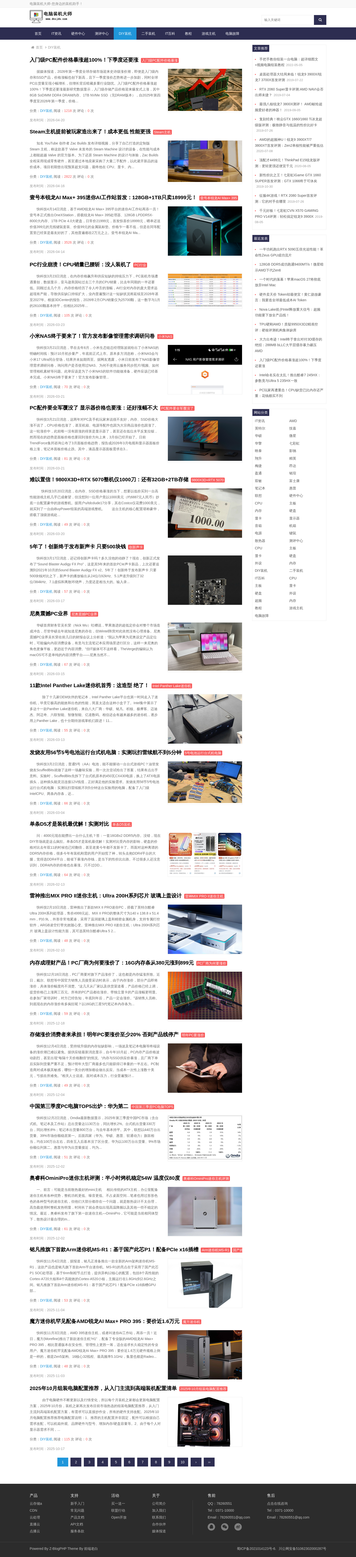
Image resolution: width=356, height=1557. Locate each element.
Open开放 (119, 1517)
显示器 (294, 518)
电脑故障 (232, 34)
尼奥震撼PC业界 (49, 613)
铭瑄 (292, 473)
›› (209, 1462)
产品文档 (77, 1517)
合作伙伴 (159, 1524)
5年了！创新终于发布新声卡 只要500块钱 (78, 546)
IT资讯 (56, 34)
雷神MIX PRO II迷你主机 (204, 896)
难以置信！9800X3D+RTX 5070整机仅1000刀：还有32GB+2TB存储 (109, 479)
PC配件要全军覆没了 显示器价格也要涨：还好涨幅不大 (94, 408)
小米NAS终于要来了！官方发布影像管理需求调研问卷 (92, 336)
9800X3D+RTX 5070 (208, 480)
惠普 (292, 488)
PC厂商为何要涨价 (211, 963)
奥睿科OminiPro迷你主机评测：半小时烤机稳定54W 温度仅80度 (105, 1178)
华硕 (258, 436)
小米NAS (165, 337)
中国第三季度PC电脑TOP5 (152, 1107)
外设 (258, 563)
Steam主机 (162, 132)
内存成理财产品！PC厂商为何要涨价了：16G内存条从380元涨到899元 (112, 963)
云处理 (35, 1517)
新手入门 (77, 1503)
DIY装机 (125, 34)
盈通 (258, 473)
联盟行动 (118, 1510)
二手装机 (148, 34)
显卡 (258, 518)
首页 (38, 34)
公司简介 (159, 1503)
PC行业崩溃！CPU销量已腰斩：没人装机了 (80, 264)
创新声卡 (136, 547)
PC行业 (140, 265)
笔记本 (260, 488)
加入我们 (159, 1510)
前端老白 (91, 1549)
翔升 (258, 458)
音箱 (258, 526)
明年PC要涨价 (193, 1035)
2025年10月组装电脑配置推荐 (203, 1389)
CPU (258, 503)
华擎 (258, 443)
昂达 (292, 466)
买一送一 (118, 1503)
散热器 (260, 541)
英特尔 (260, 428)
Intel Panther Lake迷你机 (172, 686)
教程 (188, 34)
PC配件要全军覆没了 (177, 408)
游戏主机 (209, 34)
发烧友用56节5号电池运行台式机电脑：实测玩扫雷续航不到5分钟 (105, 752)
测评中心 (102, 34)
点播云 (35, 1531)
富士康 (294, 481)
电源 (258, 533)
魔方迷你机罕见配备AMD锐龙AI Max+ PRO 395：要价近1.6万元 (104, 1321)
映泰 (258, 451)
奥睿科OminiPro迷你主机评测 (206, 1179)
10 (183, 1462)
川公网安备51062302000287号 (302, 1549)
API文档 (76, 1524)
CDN (33, 1510)
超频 (258, 601)
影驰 (292, 451)
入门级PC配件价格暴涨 (160, 60)
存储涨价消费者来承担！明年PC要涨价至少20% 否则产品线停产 (104, 1034)
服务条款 (77, 1531)
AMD (293, 421)
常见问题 (77, 1510)
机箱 (292, 526)
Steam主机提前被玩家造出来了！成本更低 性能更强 (90, 131)
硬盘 (292, 511)
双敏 (258, 481)
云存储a (36, 1503)
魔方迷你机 (191, 1322)
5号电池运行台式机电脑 (203, 753)
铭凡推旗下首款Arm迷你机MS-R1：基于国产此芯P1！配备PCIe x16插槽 (114, 1249)
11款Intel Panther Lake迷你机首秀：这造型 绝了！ (89, 685)
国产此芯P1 (242, 1250)
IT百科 (170, 34)
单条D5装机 (121, 824)
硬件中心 (78, 34)
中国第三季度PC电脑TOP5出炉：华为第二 (79, 1106)
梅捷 (258, 466)
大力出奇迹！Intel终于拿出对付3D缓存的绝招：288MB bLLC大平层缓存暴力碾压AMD (288, 345)
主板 (292, 503)
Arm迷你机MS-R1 (215, 1250)
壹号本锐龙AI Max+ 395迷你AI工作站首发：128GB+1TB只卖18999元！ (113, 197)
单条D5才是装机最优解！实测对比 (69, 824)
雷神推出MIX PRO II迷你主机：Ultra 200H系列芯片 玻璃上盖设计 (106, 895)
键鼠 (292, 533)
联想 (258, 496)
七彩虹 (294, 443)
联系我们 (159, 1517)
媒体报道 (159, 1531)
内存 (258, 511)
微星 (292, 436)
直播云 (35, 1524)
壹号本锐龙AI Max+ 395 (218, 198)
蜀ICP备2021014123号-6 (256, 1549)
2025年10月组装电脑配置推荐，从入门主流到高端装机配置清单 (103, 1388)
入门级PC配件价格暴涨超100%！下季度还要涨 (84, 60)
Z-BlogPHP (58, 1549)
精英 (292, 458)
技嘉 (292, 428)
